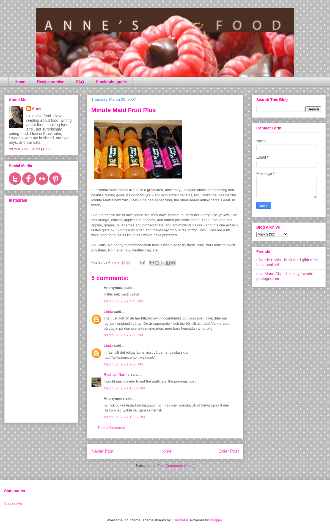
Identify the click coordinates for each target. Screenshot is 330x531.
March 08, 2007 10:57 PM (124, 417)
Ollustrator (180, 520)
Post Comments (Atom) (175, 466)
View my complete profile (30, 149)
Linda (108, 312)
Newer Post (102, 451)
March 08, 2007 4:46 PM (123, 301)
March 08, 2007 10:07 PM (124, 388)
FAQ (80, 82)
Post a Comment (111, 428)
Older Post (228, 451)
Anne (37, 108)
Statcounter (13, 503)
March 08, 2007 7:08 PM (123, 364)
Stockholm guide (111, 82)
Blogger (216, 520)
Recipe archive (50, 82)
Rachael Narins (117, 374)
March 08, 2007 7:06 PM (123, 335)
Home (20, 82)
